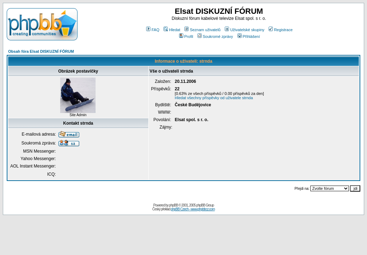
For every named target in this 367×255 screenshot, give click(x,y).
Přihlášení (248, 36)
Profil (186, 36)
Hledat (172, 30)
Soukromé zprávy (215, 36)
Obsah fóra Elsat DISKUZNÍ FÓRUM (41, 51)
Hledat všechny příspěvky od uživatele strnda (214, 98)
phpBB (173, 205)
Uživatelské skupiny (244, 30)
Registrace (281, 30)
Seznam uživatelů (202, 30)
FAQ (152, 30)
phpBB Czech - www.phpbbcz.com (192, 209)
